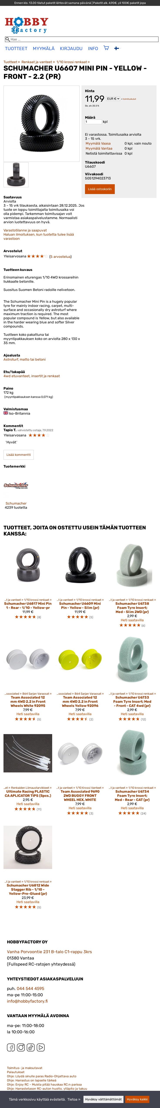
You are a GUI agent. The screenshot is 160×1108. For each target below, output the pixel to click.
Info (93, 48)
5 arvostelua (60, 257)
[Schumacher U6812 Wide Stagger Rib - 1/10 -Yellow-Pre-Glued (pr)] (27, 868)
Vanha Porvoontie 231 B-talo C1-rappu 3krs (49, 951)
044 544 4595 (30, 988)
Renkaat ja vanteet (38, 62)
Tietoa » (73, 1099)
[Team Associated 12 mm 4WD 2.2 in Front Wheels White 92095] (27, 680)
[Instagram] (21, 1048)
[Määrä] (93, 122)
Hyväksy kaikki (137, 1099)
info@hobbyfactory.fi (27, 1001)
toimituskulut (129, 99)
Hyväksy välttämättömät (103, 1099)
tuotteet (16, 48)
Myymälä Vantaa (99, 148)
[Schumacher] (16, 495)
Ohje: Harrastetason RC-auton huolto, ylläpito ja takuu (47, 1089)
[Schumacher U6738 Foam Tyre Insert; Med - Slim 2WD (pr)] (132, 586)
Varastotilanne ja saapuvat (25, 230)
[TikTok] (31, 1048)
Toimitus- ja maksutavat (24, 1068)
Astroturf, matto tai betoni (24, 359)
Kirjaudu (71, 48)
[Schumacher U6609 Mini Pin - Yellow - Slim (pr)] (80, 586)
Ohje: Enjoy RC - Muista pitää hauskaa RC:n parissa (44, 1084)
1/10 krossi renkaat (73, 62)
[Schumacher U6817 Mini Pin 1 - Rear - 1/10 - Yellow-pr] (27, 586)
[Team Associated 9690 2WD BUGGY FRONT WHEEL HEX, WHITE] (80, 774)
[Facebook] (11, 1048)
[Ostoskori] (106, 51)
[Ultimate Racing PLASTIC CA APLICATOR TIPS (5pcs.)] (27, 774)
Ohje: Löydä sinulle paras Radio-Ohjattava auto (41, 1076)
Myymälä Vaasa (98, 143)
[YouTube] (41, 1048)
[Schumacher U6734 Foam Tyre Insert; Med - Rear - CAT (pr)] (132, 774)
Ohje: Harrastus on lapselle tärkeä (31, 1080)
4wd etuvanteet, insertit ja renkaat (31, 376)
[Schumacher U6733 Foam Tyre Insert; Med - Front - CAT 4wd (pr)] (132, 680)
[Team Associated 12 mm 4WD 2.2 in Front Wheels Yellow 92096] (80, 680)
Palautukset (16, 1072)
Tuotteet (11, 62)
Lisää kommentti (19, 455)
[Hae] (81, 39)
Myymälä (44, 48)
